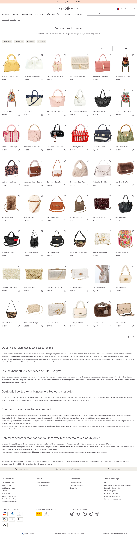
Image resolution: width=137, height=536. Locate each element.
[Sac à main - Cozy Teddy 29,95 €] (80, 173)
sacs (98, 380)
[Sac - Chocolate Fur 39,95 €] (125, 173)
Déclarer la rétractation (112, 496)
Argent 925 (39, 14)
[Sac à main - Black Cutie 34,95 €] (57, 138)
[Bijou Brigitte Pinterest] (91, 514)
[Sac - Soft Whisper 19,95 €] (11, 208)
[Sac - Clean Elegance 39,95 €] (103, 279)
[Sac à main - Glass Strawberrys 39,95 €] (125, 103)
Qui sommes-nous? (76, 485)
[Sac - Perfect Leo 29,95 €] (11, 314)
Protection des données (112, 488)
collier (78, 447)
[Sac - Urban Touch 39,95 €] (103, 103)
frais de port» (64, 533)
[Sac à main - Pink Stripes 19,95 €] (11, 138)
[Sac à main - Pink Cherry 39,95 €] (57, 67)
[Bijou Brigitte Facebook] (85, 514)
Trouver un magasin (42, 485)
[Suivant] (133, 337)
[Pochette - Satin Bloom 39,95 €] (11, 279)
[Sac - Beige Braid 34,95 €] (125, 279)
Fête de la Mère (53, 14)
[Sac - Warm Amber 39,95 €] (57, 208)
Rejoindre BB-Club (8, 482)
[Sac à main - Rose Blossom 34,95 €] (34, 138)
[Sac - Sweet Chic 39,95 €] (125, 208)
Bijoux (15, 14)
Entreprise (73, 488)
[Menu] (103, 48)
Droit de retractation (111, 493)
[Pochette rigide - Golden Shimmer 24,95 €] (57, 279)
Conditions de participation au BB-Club (117, 485)
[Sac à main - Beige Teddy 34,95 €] (57, 173)
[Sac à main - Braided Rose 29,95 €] (57, 103)
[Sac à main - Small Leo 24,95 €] (11, 173)
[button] (125, 8)
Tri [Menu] (125, 49)
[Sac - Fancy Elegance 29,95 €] (34, 243)
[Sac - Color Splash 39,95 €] (11, 103)
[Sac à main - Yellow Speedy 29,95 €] (11, 67)
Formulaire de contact (43, 482)
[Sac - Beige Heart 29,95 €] (57, 314)
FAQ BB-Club (6, 485)
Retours (4, 491)
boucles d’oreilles (13, 452)
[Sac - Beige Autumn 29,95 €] (80, 314)
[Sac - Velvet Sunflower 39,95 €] (125, 67)
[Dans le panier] (19, 79)
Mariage (66, 14)
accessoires (54, 397)
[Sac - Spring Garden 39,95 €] (125, 243)
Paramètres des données (112, 499)
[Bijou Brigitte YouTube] (97, 514)
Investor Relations (76, 482)
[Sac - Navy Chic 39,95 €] (34, 103)
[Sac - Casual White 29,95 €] (80, 279)
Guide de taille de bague (9, 499)
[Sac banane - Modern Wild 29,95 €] (80, 243)
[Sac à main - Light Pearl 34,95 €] (34, 67)
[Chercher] (134, 14)
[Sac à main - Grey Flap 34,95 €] (103, 173)
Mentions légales (110, 491)
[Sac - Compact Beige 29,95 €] (34, 314)
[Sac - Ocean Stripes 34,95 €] (103, 138)
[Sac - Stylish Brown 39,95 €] (80, 208)
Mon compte (6, 493)
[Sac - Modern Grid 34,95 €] (103, 208)
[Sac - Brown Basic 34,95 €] (125, 314)
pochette (90, 356)
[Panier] (135, 8)
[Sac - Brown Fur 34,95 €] (103, 314)
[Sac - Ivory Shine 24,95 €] (34, 279)
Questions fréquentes (9, 496)
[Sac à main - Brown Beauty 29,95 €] (34, 173)
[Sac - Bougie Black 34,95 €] (57, 243)
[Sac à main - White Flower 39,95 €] (80, 103)
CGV (106, 482)
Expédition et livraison (9, 488)
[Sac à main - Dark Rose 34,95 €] (103, 67)
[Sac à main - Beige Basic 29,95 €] (80, 67)
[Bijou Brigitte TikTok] (72, 514)
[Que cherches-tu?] (111, 13)
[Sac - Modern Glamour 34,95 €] (11, 243)
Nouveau (5, 14)
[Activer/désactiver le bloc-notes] (19, 55)
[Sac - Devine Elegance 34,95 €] (103, 243)
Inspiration (78, 14)
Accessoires (27, 14)
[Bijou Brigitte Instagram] (78, 514)
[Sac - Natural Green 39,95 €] (125, 138)
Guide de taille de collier (9, 501)
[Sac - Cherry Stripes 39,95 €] (80, 138)
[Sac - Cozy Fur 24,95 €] (34, 208)
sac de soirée (78, 356)
